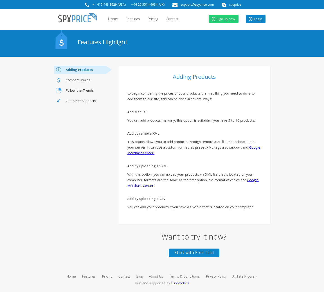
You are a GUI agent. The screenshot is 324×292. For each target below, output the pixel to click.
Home (113, 18)
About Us (156, 276)
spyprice (230, 4)
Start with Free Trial (194, 252)
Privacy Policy (216, 276)
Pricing (153, 18)
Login (255, 19)
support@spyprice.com (192, 4)
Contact (172, 18)
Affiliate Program (244, 276)
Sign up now (223, 19)
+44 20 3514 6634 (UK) (148, 4)
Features (133, 18)
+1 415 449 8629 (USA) (104, 4)
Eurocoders (180, 283)
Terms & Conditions (184, 276)
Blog (139, 276)
